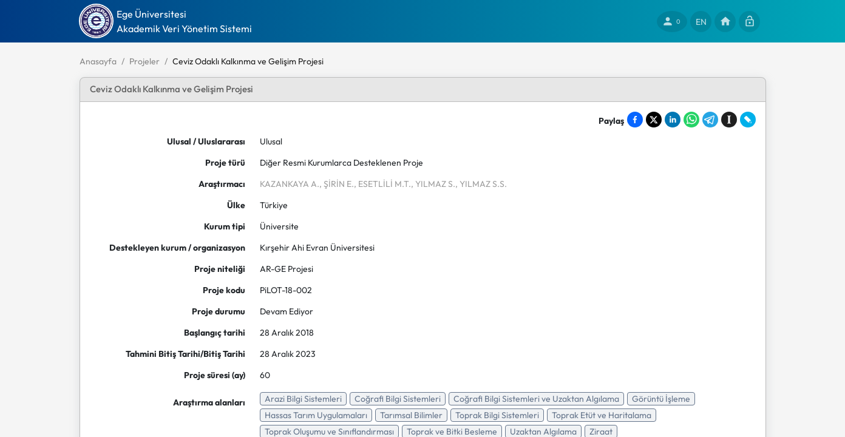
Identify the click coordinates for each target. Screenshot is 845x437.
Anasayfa (98, 61)
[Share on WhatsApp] (691, 119)
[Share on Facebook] (635, 119)
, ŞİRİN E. (336, 183)
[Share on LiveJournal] (748, 119)
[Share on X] (654, 119)
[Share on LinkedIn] (672, 119)
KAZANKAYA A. (289, 183)
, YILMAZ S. (433, 183)
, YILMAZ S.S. (481, 183)
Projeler (144, 61)
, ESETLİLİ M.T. (382, 183)
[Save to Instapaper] (729, 119)
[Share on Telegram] (710, 119)
